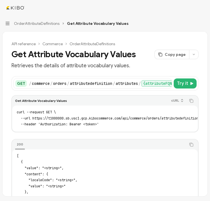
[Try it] (185, 83)
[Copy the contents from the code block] (191, 100)
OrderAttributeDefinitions (92, 43)
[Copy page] (171, 54)
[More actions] (203, 8)
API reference (23, 43)
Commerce (52, 43)
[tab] (20, 144)
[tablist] (98, 144)
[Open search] (192, 7)
